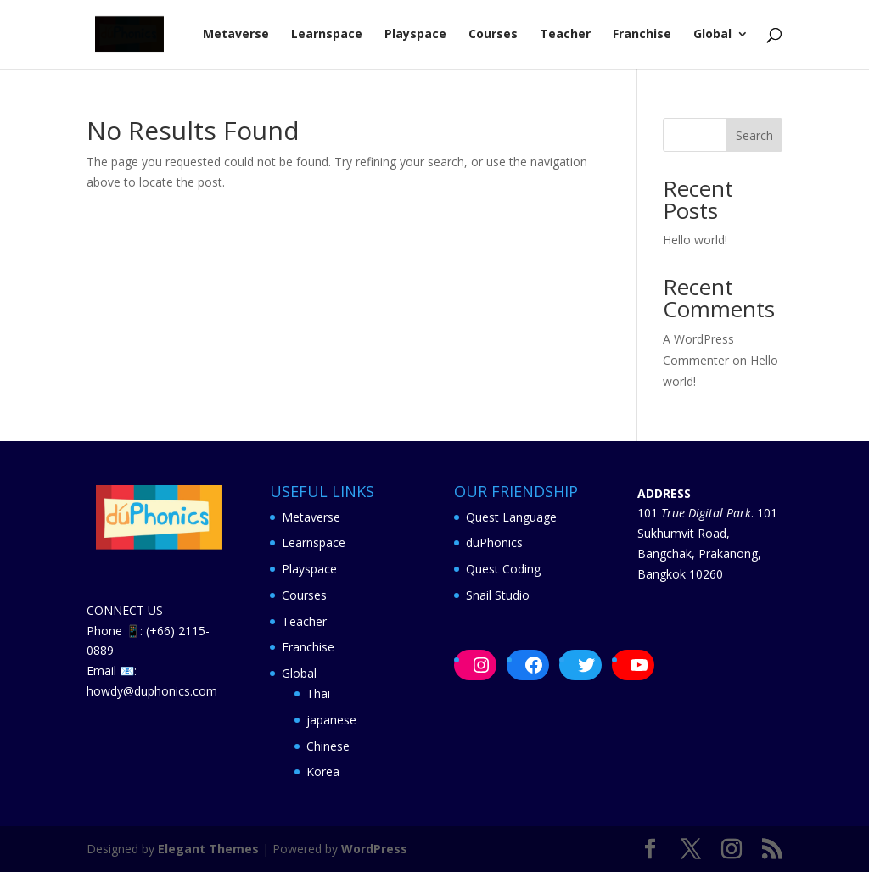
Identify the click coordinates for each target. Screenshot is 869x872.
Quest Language (511, 517)
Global (712, 35)
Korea (322, 771)
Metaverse (236, 35)
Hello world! (695, 240)
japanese (331, 720)
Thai (318, 693)
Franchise (642, 35)
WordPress (374, 849)
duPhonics (494, 542)
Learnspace (326, 35)
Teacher (565, 35)
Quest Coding (503, 569)
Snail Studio (498, 595)
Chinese (328, 746)
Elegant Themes (208, 849)
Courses (493, 35)
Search (754, 135)
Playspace (415, 35)
